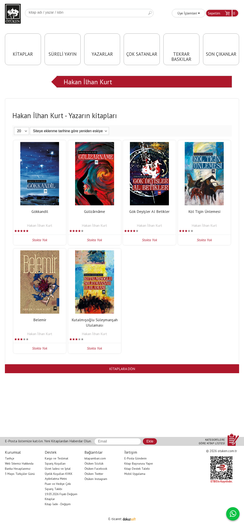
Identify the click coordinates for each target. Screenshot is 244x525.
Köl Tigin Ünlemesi (204, 211)
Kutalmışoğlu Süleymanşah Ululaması (95, 322)
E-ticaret (115, 519)
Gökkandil (39, 211)
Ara (150, 13)
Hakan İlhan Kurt (88, 81)
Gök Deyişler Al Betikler (149, 211)
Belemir (39, 319)
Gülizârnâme (94, 211)
